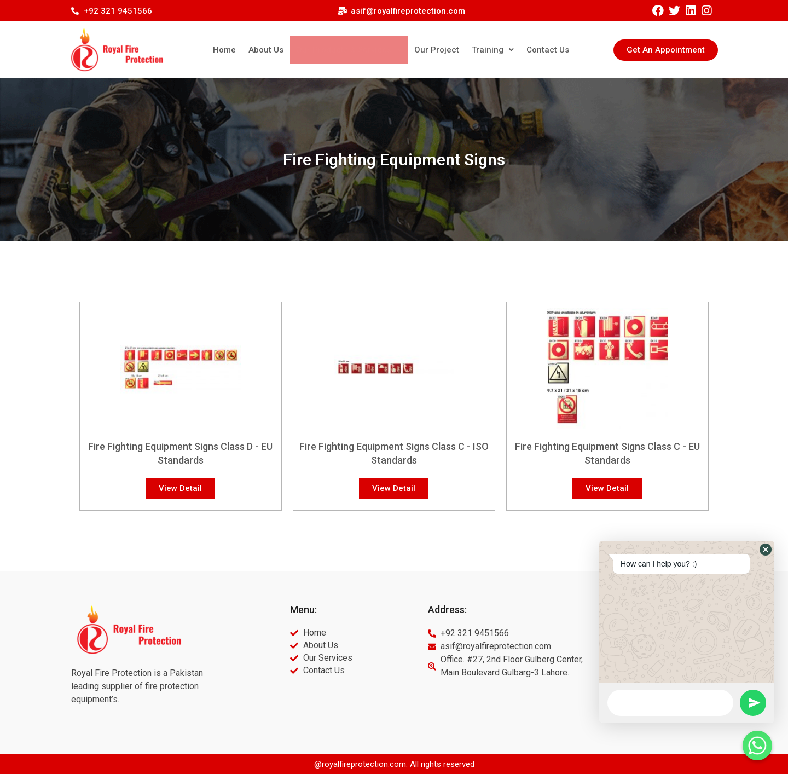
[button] (665, 50)
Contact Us (539, 49)
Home (235, 49)
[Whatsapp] (757, 745)
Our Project (434, 49)
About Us (274, 49)
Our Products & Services (352, 49)
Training (487, 49)
